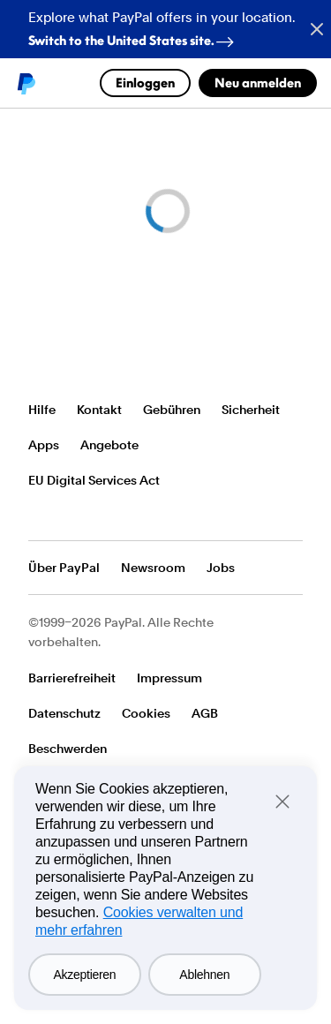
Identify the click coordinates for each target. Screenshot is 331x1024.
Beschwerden (67, 749)
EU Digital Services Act (94, 480)
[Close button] (310, 29)
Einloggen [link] (145, 82)
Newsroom (153, 568)
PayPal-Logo (79, 356)
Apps (43, 445)
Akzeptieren (85, 975)
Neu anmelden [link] (257, 82)
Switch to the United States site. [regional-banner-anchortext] (134, 36)
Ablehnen (204, 975)
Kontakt (99, 410)
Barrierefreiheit (72, 678)
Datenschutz (64, 713)
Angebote (109, 445)
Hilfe (42, 410)
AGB (205, 713)
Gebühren (171, 410)
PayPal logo (25, 83)
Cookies (146, 713)
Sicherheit (251, 410)
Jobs (221, 568)
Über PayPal (64, 568)
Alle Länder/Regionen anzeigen (40, 515)
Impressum (169, 678)
